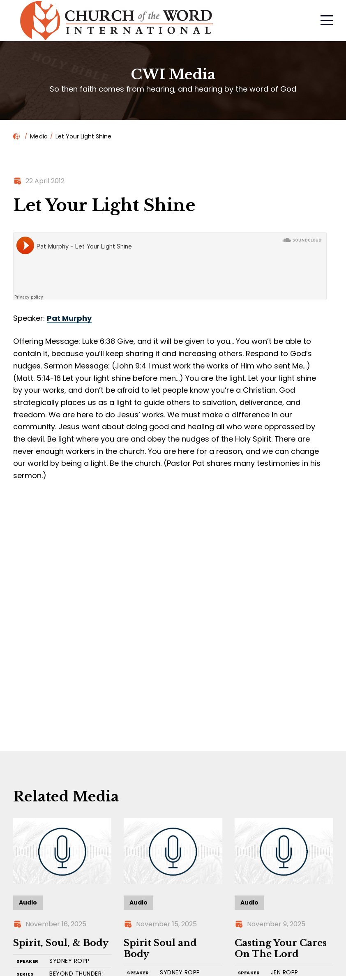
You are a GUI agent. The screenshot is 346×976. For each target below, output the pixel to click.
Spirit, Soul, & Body (60, 942)
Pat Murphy (69, 318)
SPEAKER (27, 961)
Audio (28, 902)
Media (39, 136)
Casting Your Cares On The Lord (281, 948)
